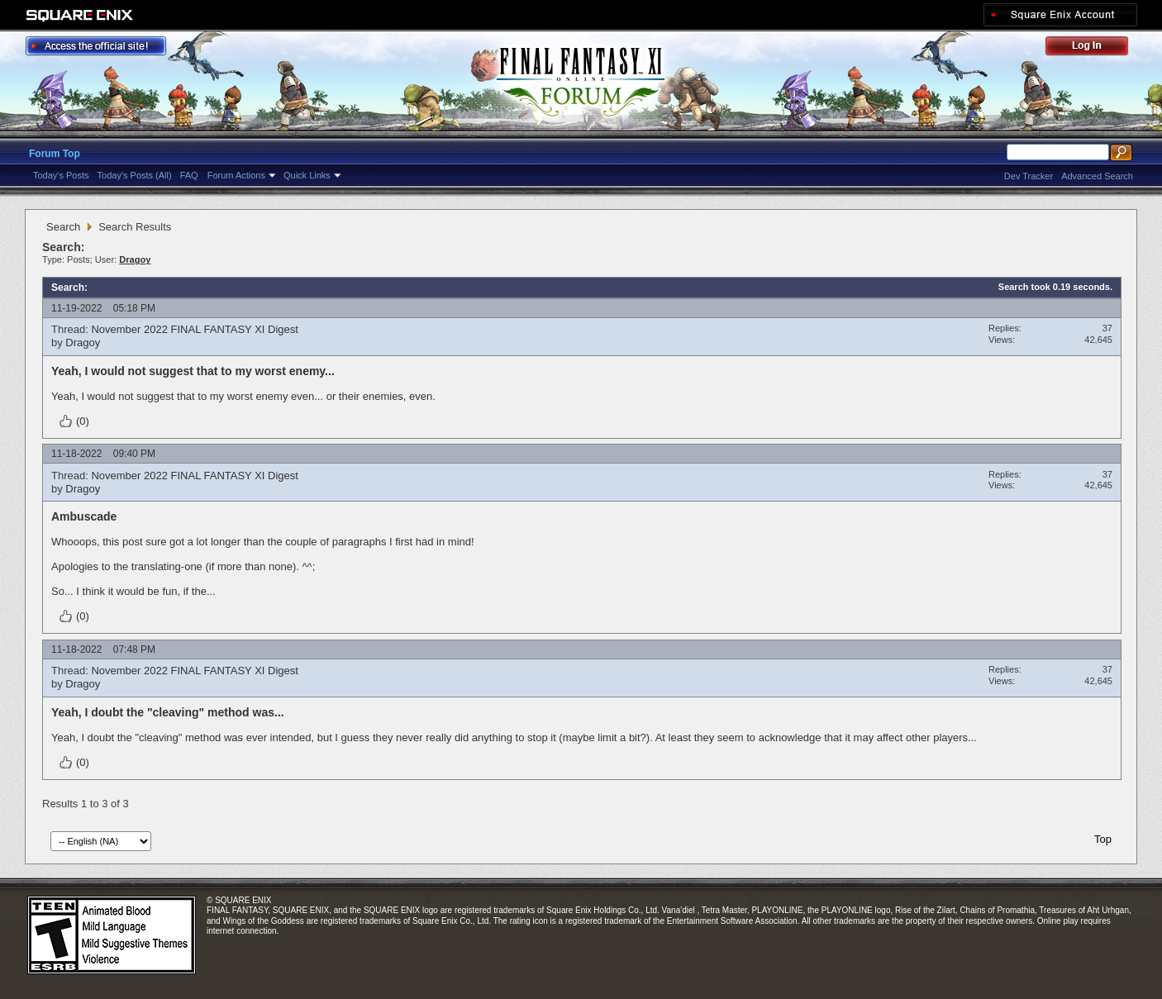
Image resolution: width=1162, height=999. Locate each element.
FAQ (189, 175)
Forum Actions (236, 175)
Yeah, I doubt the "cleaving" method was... (167, 712)
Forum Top (54, 153)
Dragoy (82, 342)
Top (1103, 839)
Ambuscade (84, 516)
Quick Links (307, 175)
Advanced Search (1097, 176)
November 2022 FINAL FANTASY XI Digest (194, 329)
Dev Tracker (1028, 176)
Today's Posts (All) (135, 175)
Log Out (1095, 48)
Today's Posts (61, 175)
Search (63, 227)
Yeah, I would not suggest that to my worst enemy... (193, 371)
